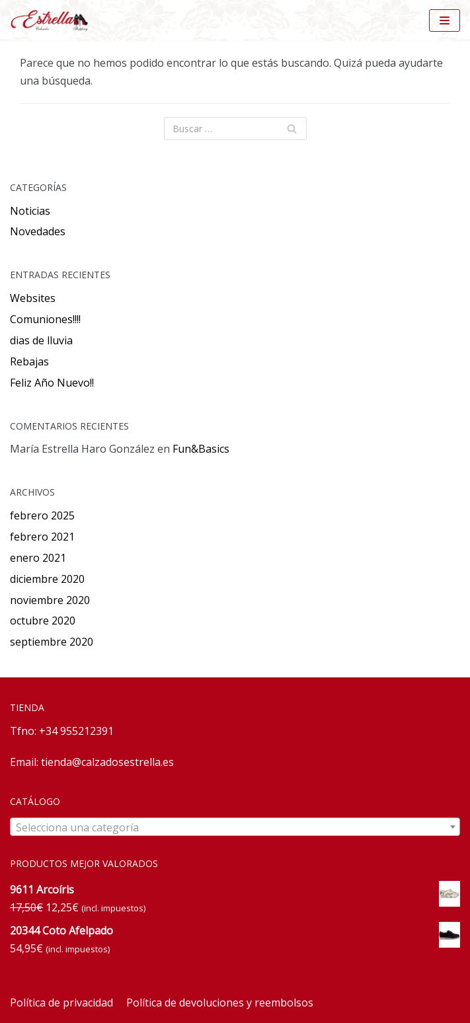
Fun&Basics (201, 448)
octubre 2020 (42, 620)
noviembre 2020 (50, 600)
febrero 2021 (42, 536)
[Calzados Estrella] (53, 20)
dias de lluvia (41, 340)
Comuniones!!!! (45, 319)
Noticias (30, 211)
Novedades (37, 231)
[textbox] (235, 827)
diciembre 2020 (47, 579)
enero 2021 (38, 557)
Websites (33, 298)
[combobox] (235, 826)
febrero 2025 (42, 515)
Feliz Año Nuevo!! (52, 382)
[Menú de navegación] (444, 20)
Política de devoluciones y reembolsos (219, 1002)
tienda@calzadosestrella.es (107, 762)
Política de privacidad (61, 1002)
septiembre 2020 (51, 641)
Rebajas (29, 361)
